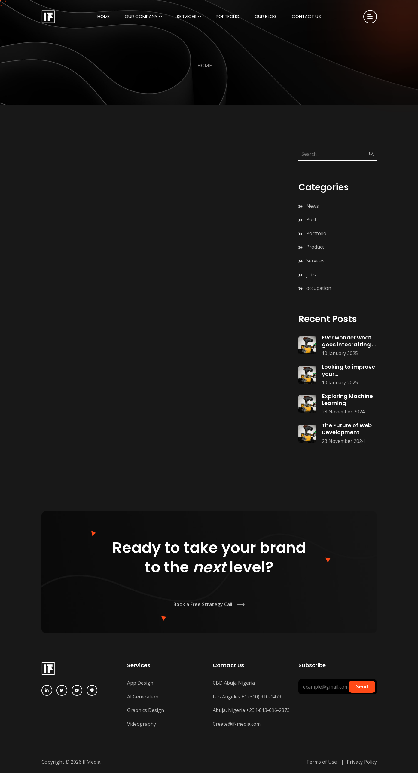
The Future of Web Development (347, 429)
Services (187, 16)
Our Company (141, 16)
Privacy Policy (362, 762)
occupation (318, 288)
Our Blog (266, 16)
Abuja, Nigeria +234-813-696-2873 (251, 710)
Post (311, 219)
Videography (141, 724)
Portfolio (228, 16)
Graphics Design (145, 710)
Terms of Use (321, 762)
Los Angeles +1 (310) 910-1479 (247, 696)
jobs (311, 274)
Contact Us (306, 16)
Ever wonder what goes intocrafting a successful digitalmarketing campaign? (349, 341)
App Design (140, 682)
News (312, 206)
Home (103, 16)
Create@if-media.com (237, 724)
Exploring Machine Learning (347, 400)
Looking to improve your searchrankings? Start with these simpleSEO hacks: (348, 370)
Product (315, 247)
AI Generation (142, 696)
